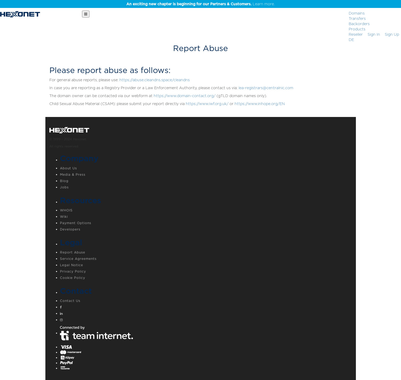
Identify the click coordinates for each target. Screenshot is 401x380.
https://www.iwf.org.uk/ (207, 104)
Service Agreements (78, 259)
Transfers (357, 18)
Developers (70, 229)
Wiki (64, 217)
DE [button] (351, 40)
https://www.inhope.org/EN (260, 104)
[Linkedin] (206, 314)
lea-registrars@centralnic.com (266, 88)
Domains (357, 13)
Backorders (359, 24)
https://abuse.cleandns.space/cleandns (154, 80)
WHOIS (66, 210)
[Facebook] (206, 308)
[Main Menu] (85, 14)
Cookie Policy (72, 278)
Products (357, 29)
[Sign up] (392, 34)
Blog (64, 181)
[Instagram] (206, 320)
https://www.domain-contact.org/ (184, 96)
